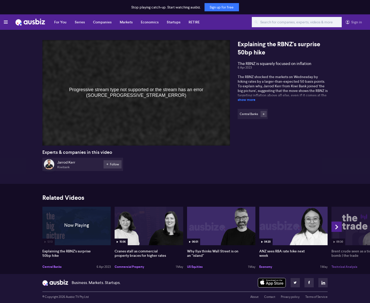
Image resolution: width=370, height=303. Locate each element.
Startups (173, 22)
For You (60, 22)
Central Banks (52, 267)
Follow (264, 114)
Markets (126, 22)
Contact (269, 297)
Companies (102, 22)
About (254, 297)
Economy (265, 267)
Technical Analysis (344, 267)
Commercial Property (129, 267)
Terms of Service (316, 297)
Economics (150, 22)
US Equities (195, 267)
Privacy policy (290, 297)
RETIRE (194, 22)
